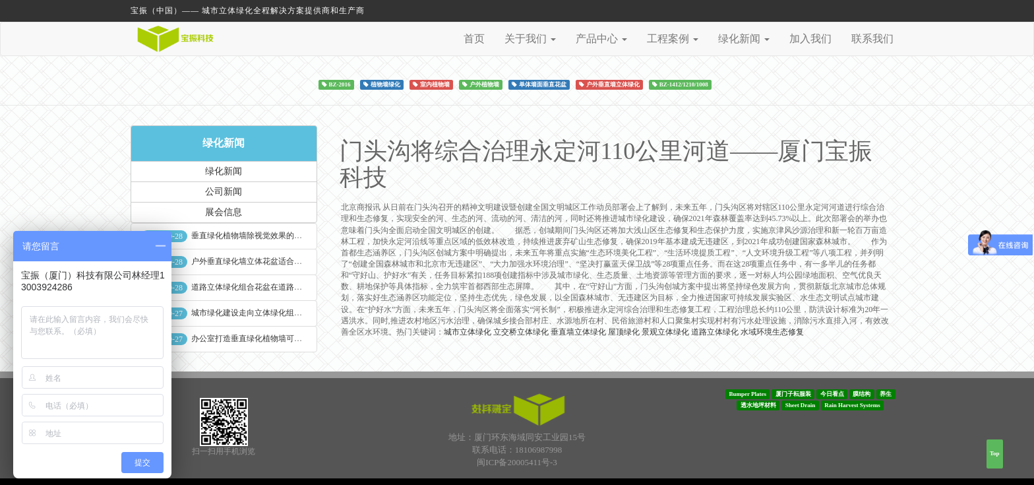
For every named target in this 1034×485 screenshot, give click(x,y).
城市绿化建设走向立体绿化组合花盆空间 (262, 312)
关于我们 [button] (530, 38)
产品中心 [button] (601, 38)
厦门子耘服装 (793, 394)
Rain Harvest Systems (852, 405)
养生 (886, 394)
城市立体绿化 (467, 332)
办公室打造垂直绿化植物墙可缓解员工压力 (266, 338)
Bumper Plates (747, 394)
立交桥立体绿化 (521, 332)
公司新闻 (223, 192)
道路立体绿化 (715, 332)
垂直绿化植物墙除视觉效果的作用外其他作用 (270, 235)
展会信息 (223, 212)
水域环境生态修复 (772, 332)
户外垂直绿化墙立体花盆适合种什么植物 (262, 261)
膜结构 (861, 394)
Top (995, 453)
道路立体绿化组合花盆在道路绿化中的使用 (266, 287)
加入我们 (810, 38)
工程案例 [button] (672, 38)
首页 (474, 38)
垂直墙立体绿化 (578, 332)
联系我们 (872, 38)
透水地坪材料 (758, 405)
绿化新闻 (223, 142)
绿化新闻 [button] (744, 38)
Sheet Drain (800, 405)
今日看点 (832, 394)
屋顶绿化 (624, 332)
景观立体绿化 (665, 332)
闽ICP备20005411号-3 (517, 462)
